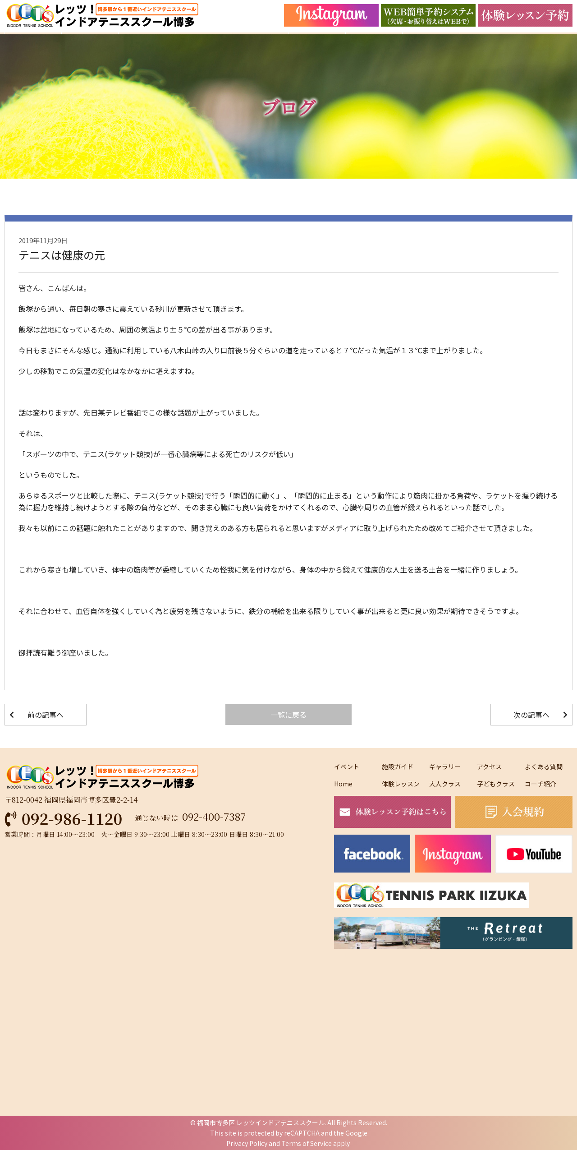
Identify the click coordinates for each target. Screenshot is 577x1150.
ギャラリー (445, 766)
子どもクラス (496, 783)
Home (343, 783)
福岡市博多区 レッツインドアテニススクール (261, 1122)
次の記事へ (531, 714)
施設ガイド (397, 766)
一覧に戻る (288, 714)
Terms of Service (306, 1143)
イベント (346, 766)
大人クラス (445, 783)
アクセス (489, 766)
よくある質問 (544, 766)
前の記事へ (45, 714)
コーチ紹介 (540, 783)
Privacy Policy (246, 1143)
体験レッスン (401, 783)
